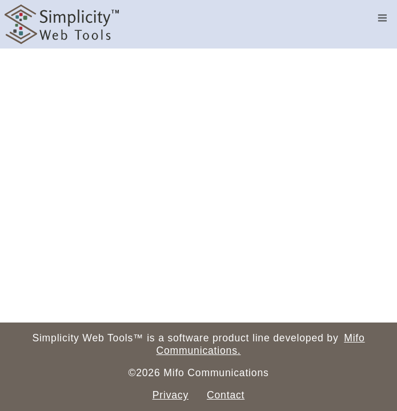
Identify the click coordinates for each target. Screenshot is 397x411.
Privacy (171, 395)
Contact (225, 395)
